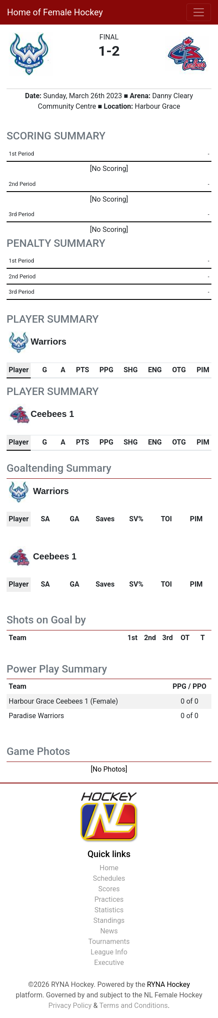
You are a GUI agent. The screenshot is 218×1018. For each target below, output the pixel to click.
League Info (109, 952)
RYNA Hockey (168, 984)
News (109, 931)
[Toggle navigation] (198, 12)
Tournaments (109, 941)
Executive (109, 962)
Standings (109, 920)
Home (109, 868)
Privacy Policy (70, 1005)
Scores (109, 889)
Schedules (109, 878)
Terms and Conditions (133, 1005)
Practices (109, 899)
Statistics (109, 910)
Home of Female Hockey (55, 12)
